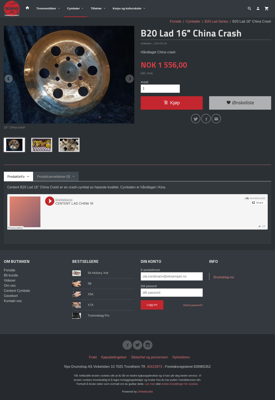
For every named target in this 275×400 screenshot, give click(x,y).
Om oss (10, 285)
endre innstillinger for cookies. (180, 383)
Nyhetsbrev (181, 357)
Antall (144, 82)
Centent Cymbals (17, 290)
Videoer (10, 280)
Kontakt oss (13, 301)
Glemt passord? (193, 305)
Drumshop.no (223, 277)
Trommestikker (46, 8)
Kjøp (172, 102)
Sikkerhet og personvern (149, 357)
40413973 (154, 366)
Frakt (93, 357)
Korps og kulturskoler (127, 8)
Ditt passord (149, 286)
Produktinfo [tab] (16, 176)
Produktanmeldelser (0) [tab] (53, 176)
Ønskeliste (240, 102)
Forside (175, 21)
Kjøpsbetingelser (114, 357)
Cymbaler (73, 8)
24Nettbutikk (145, 391)
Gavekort (11, 296)
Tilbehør (96, 8)
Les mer (150, 383)
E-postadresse (150, 270)
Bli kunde (11, 275)
